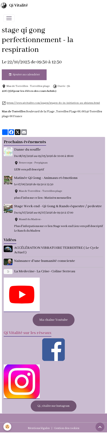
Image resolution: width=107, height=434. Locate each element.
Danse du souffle (27, 149)
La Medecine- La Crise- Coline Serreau (44, 271)
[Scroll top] (100, 426)
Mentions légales (39, 428)
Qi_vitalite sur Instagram (53, 406)
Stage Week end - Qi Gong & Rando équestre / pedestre (58, 206)
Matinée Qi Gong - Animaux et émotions (46, 178)
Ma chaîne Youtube (53, 320)
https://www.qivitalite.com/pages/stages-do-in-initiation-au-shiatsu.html (53, 103)
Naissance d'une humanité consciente (44, 261)
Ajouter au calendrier (24, 75)
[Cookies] (7, 427)
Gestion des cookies (66, 428)
